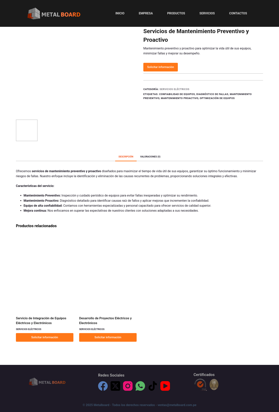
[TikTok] (153, 386)
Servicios (207, 13)
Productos (176, 13)
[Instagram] (128, 386)
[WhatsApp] (140, 386)
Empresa (146, 13)
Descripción (126, 156)
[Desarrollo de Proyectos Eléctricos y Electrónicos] (108, 272)
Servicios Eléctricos (175, 89)
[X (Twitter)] (115, 386)
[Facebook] (103, 386)
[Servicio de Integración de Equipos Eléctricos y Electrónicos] (44, 272)
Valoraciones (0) (150, 156)
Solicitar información (160, 67)
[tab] (126, 157)
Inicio (119, 13)
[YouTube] (165, 386)
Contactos (238, 13)
